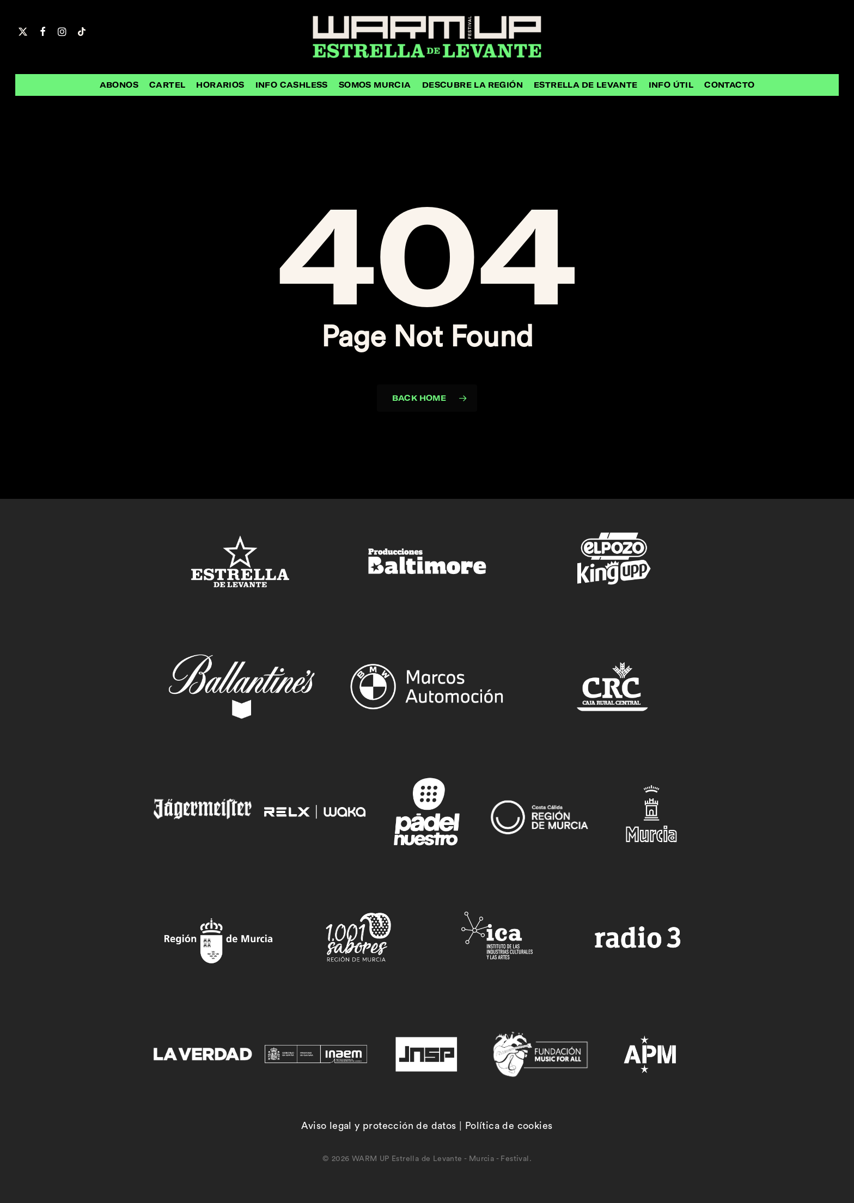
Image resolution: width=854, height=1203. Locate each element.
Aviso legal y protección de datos (378, 1126)
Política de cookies (509, 1126)
